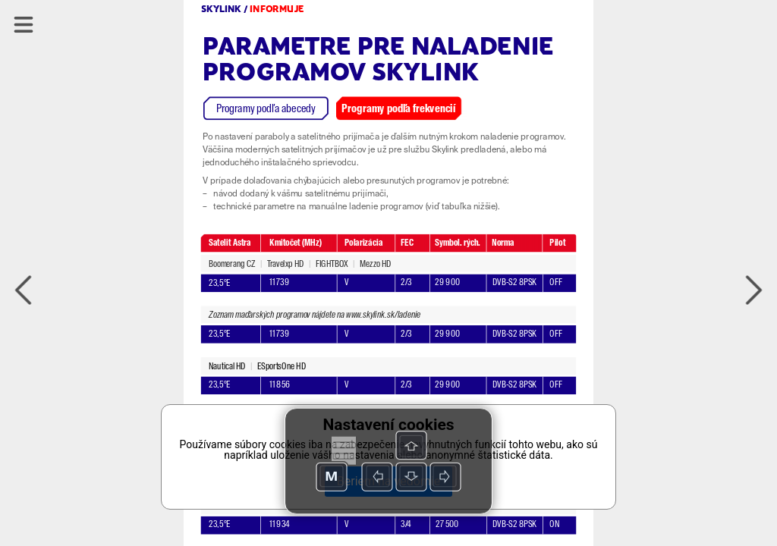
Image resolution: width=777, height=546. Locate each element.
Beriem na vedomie (388, 481)
